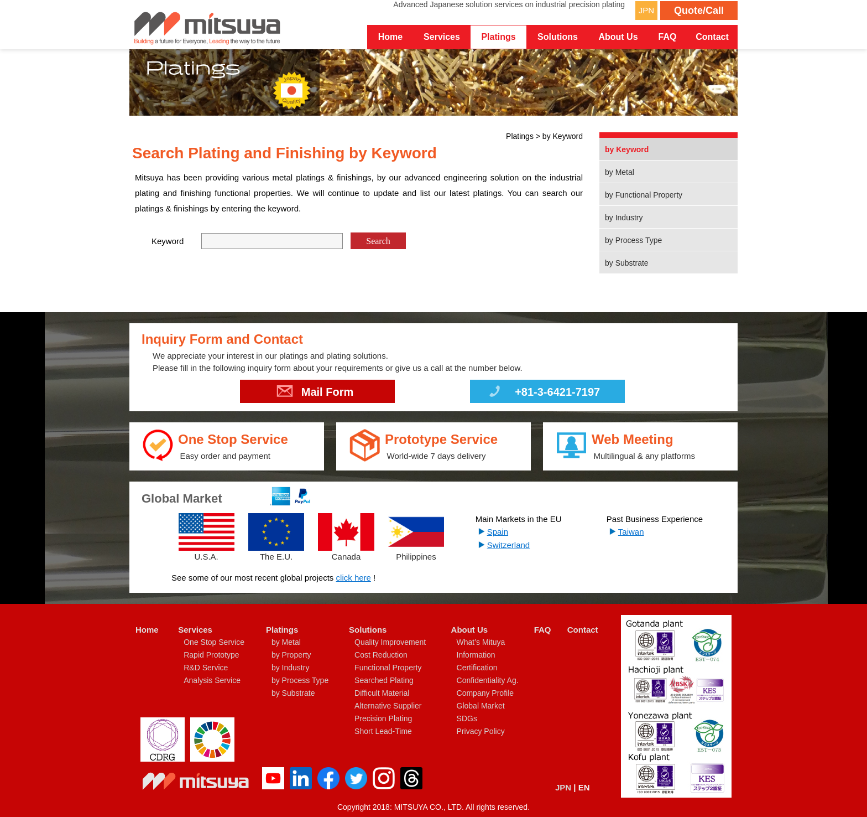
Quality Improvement (390, 642)
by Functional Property (643, 194)
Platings (282, 629)
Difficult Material (381, 693)
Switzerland (508, 545)
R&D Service (206, 667)
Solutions (368, 629)
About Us (469, 629)
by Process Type (633, 240)
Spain (497, 531)
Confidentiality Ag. (488, 680)
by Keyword (627, 149)
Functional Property (387, 667)
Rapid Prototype (211, 654)
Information (476, 654)
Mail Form (314, 393)
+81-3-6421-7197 (543, 393)
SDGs (467, 718)
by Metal (619, 172)
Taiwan (631, 531)
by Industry (624, 217)
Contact (712, 37)
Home (390, 37)
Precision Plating (383, 718)
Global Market (481, 705)
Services (195, 629)
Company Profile (485, 693)
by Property (291, 654)
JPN (646, 10)
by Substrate (627, 262)
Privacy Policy (481, 731)
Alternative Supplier (387, 705)
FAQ (668, 37)
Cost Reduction (381, 654)
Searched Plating (384, 680)
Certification (477, 667)
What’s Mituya (481, 642)
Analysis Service (212, 680)
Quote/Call (699, 10)
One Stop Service (214, 642)
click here (353, 577)
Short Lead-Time (383, 731)
